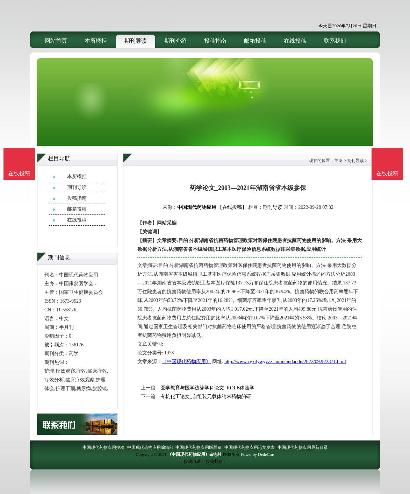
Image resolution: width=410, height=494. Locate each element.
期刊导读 (135, 41)
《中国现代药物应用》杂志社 (194, 454)
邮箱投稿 (255, 41)
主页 (338, 160)
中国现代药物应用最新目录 (303, 447)
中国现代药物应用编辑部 (150, 447)
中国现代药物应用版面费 (198, 447)
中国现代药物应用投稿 (103, 447)
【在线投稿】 (232, 207)
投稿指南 (215, 41)
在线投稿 (295, 41)
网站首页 (56, 41)
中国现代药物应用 (196, 207)
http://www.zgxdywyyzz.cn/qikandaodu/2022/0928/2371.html (285, 361)
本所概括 (96, 41)
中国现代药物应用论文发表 (249, 447)
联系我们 (335, 41)
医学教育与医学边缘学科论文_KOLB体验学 (207, 387)
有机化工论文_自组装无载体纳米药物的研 (205, 396)
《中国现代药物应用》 (186, 361)
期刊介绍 (175, 41)
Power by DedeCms (257, 454)
